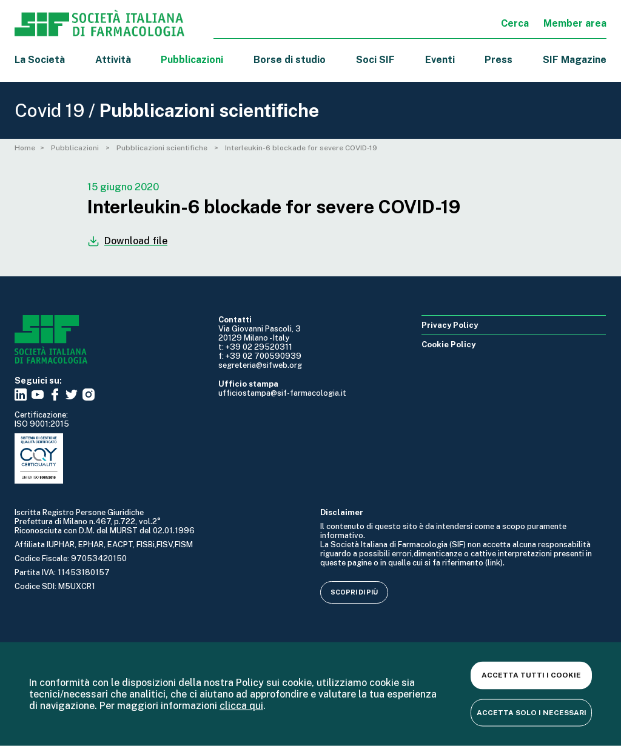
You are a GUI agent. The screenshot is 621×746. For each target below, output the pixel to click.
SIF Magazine (574, 59)
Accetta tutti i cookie (531, 675)
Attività (113, 59)
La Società (40, 59)
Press (498, 59)
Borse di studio (289, 59)
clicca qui (241, 705)
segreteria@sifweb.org (260, 365)
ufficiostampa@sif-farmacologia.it (282, 393)
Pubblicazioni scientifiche (162, 148)
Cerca (515, 23)
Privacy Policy (449, 325)
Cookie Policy (448, 344)
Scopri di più (354, 592)
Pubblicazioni (76, 148)
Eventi (440, 59)
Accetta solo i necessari (531, 712)
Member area (574, 23)
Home (25, 148)
